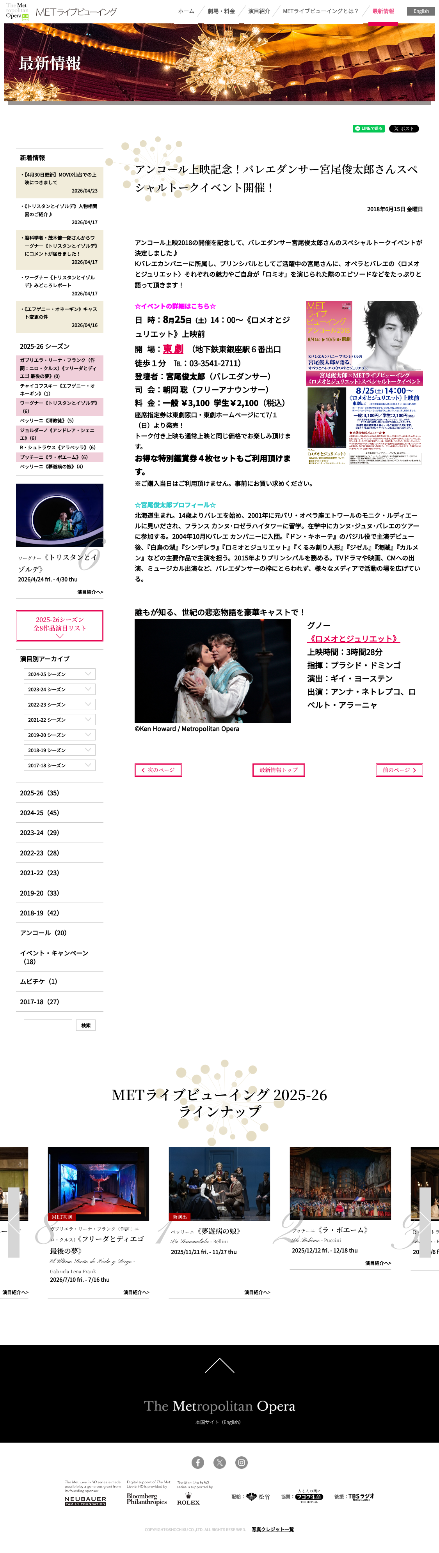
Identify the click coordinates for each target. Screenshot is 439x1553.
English (421, 10)
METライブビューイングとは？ (321, 11)
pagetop (220, 1365)
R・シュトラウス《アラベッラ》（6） (59, 447)
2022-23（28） (41, 852)
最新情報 (383, 11)
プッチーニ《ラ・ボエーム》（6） (55, 457)
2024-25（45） (41, 812)
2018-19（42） (41, 912)
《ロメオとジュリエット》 (353, 638)
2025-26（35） (41, 792)
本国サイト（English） (219, 1422)
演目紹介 (259, 11)
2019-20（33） (41, 893)
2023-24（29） (41, 832)
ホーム (186, 11)
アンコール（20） (45, 932)
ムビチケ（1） (40, 981)
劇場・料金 (221, 11)
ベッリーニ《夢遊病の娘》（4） (53, 466)
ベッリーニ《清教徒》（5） (48, 420)
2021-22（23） (41, 872)
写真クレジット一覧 (273, 1529)
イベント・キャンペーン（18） (54, 957)
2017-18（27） (41, 1001)
